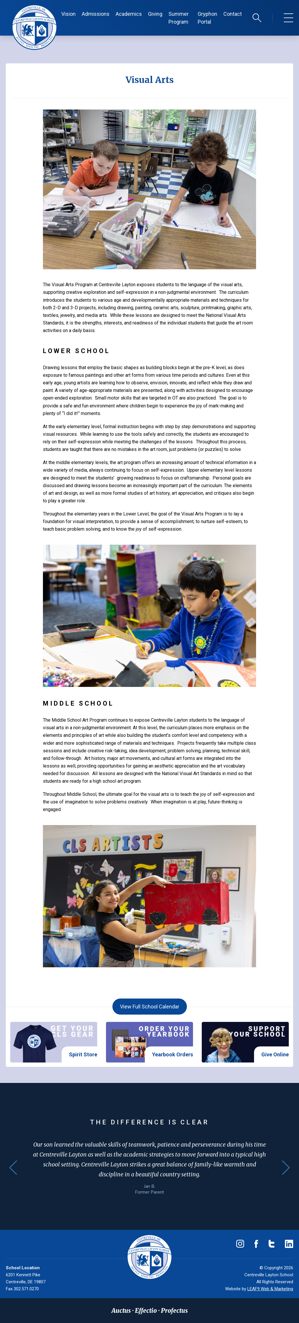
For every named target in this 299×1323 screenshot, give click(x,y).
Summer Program (178, 18)
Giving (155, 14)
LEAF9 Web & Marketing (270, 1288)
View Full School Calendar (149, 1006)
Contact (232, 14)
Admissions (95, 14)
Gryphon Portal (207, 18)
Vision (68, 14)
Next (286, 1167)
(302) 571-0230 (29, 1243)
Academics (129, 14)
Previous (13, 1167)
